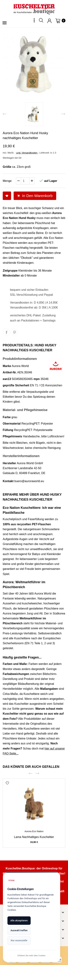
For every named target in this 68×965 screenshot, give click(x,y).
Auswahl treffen (19, 930)
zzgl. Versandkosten (27, 152)
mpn (37, 379)
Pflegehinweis (12, 436)
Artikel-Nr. (10, 372)
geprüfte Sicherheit (16, 385)
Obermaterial (12, 423)
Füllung (8, 430)
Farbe (7, 417)
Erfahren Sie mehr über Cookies (34, 955)
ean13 (7, 379)
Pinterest (14, 332)
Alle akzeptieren (19, 920)
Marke (7, 366)
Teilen (6, 332)
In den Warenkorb (35, 196)
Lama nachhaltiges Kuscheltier (34, 837)
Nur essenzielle (19, 940)
